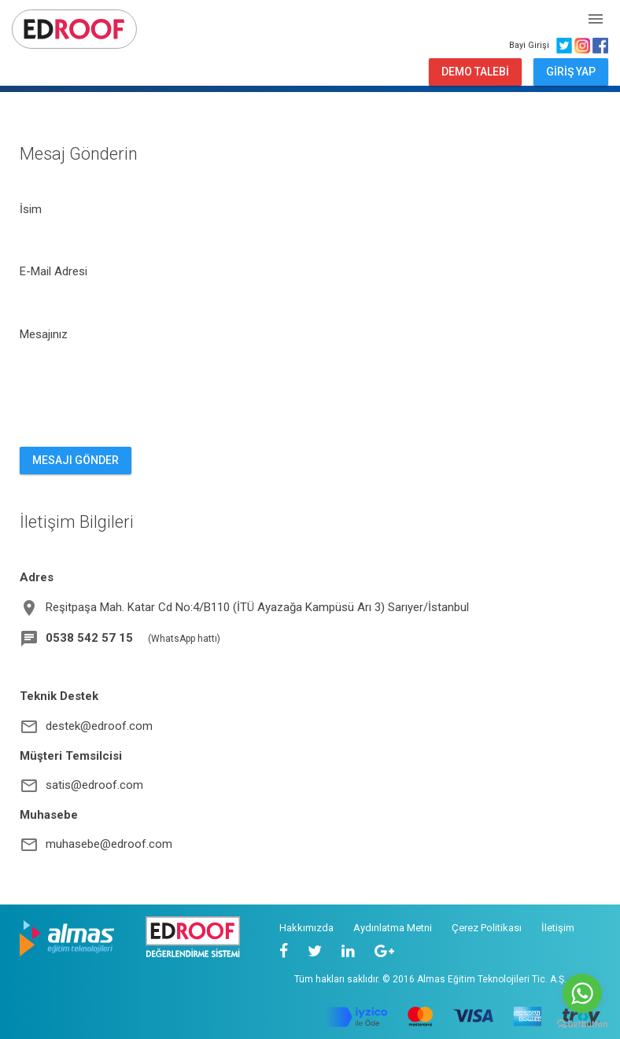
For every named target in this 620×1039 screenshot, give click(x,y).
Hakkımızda (306, 928)
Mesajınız (44, 334)
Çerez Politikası (487, 928)
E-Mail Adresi (53, 271)
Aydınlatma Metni (392, 928)
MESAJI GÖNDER (75, 460)
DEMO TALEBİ (475, 71)
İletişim (557, 928)
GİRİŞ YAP (571, 71)
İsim (31, 209)
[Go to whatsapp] (582, 993)
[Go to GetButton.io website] (582, 1023)
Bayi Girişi (531, 45)
